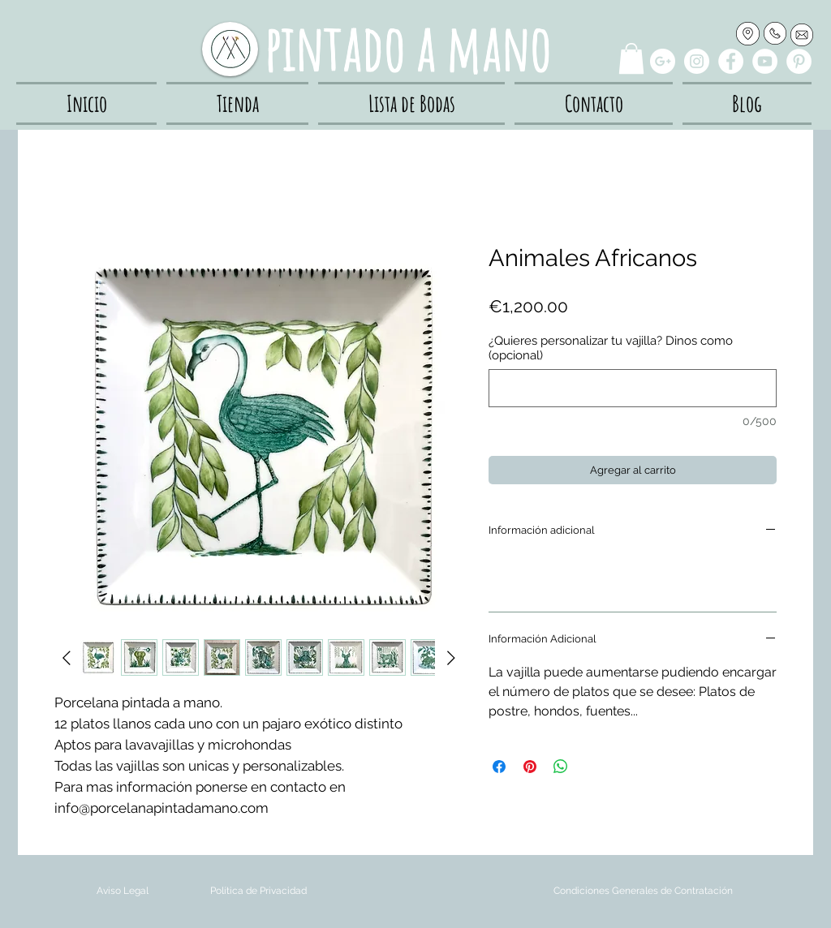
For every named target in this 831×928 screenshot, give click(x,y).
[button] (631, 58)
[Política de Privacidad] (258, 891)
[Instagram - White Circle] (696, 61)
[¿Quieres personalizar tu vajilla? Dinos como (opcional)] (632, 388)
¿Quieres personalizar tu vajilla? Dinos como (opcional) (611, 348)
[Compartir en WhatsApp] (561, 766)
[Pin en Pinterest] (530, 766)
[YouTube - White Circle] (764, 61)
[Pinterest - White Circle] (799, 61)
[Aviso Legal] (122, 891)
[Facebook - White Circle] (730, 61)
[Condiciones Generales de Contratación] (643, 891)
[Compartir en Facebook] (499, 766)
